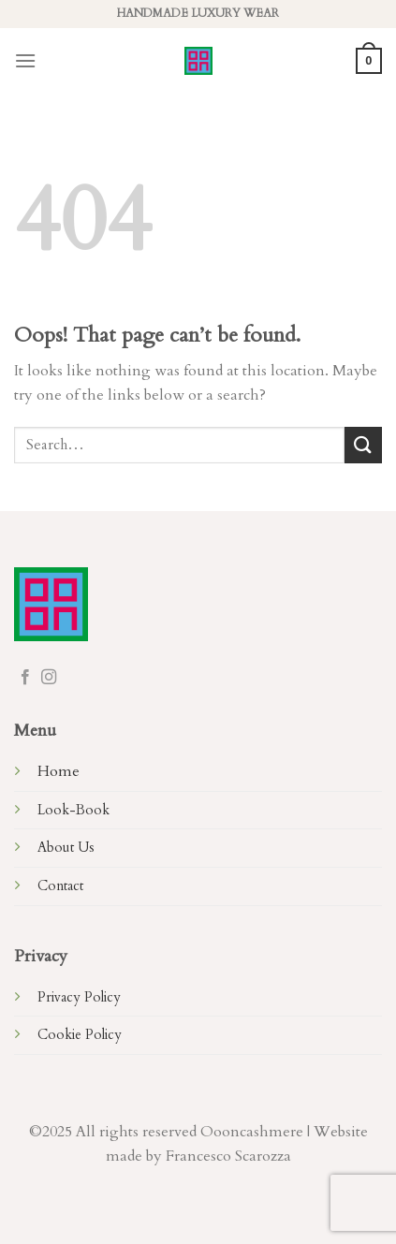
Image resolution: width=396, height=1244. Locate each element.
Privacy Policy (79, 997)
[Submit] (363, 445)
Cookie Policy (79, 1035)
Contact (60, 886)
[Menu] (25, 60)
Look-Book (73, 810)
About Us (66, 847)
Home (58, 771)
